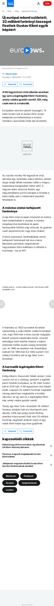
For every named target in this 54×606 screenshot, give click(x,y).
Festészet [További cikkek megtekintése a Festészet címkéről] (28, 476)
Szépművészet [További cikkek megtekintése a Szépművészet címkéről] (29, 483)
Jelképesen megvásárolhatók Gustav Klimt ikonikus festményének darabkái (22, 464)
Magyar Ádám (11, 74)
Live (47, 3)
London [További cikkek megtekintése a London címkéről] (10, 490)
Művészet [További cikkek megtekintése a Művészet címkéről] (11, 476)
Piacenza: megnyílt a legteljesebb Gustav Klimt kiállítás (21, 455)
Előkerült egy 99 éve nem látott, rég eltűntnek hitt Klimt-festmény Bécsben (23, 445)
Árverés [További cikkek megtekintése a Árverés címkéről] (10, 483)
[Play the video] (27, 50)
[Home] (3, 11)
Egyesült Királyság (29, 11)
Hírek (9, 11)
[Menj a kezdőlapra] (10, 3)
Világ (17, 11)
